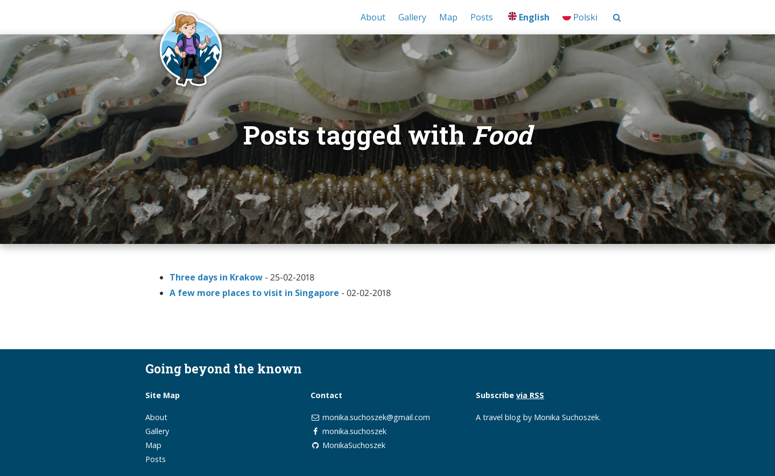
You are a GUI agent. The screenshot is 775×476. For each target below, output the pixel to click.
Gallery (412, 17)
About (373, 17)
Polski (579, 17)
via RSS (530, 395)
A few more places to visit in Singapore (254, 293)
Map (448, 17)
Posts (481, 17)
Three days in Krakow (216, 277)
